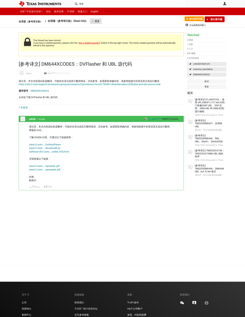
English (90, 11)
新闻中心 (26, 314)
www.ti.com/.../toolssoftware (45, 144)
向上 (30, 187)
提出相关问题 (194, 19)
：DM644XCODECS (38, 90)
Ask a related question (89, 43)
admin (28, 73)
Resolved (193, 35)
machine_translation (203, 69)
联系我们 (79, 302)
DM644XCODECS (201, 74)
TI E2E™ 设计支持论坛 (86, 308)
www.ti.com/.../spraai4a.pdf (44, 166)
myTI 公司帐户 (135, 308)
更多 (98, 21)
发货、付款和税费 (136, 314)
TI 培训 (67, 11)
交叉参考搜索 (82, 314)
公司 (24, 302)
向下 (38, 187)
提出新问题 (216, 19)
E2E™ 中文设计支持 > (30, 11)
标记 (207, 81)
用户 (224, 3)
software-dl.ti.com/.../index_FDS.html (49, 151)
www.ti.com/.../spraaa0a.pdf (44, 169)
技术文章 (56, 11)
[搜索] (128, 4)
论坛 (46, 11)
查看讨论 (48, 186)
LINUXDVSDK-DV (201, 64)
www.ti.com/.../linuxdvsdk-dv (44, 148)
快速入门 (79, 11)
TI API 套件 (133, 302)
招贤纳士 (26, 308)
